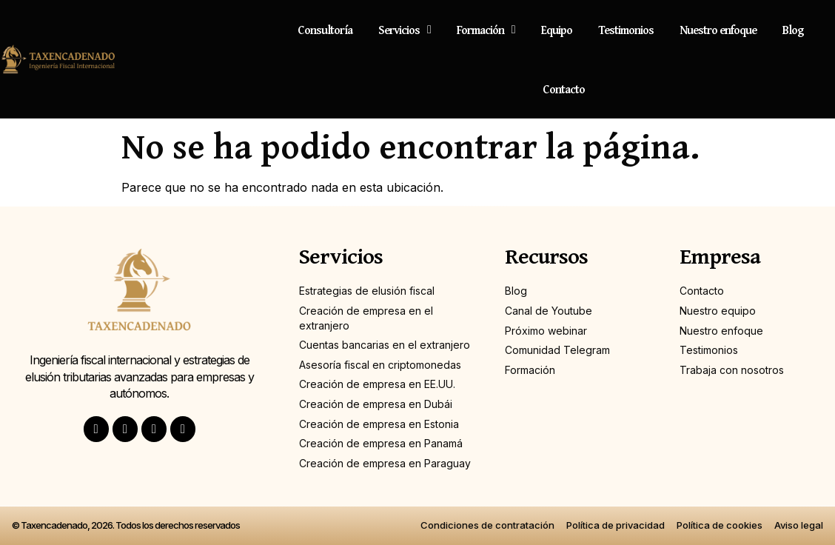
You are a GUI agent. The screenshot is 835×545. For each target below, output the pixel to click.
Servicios (404, 29)
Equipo (556, 30)
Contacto (564, 89)
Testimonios (626, 30)
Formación (486, 29)
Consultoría (325, 30)
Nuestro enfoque (718, 30)
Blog (793, 30)
